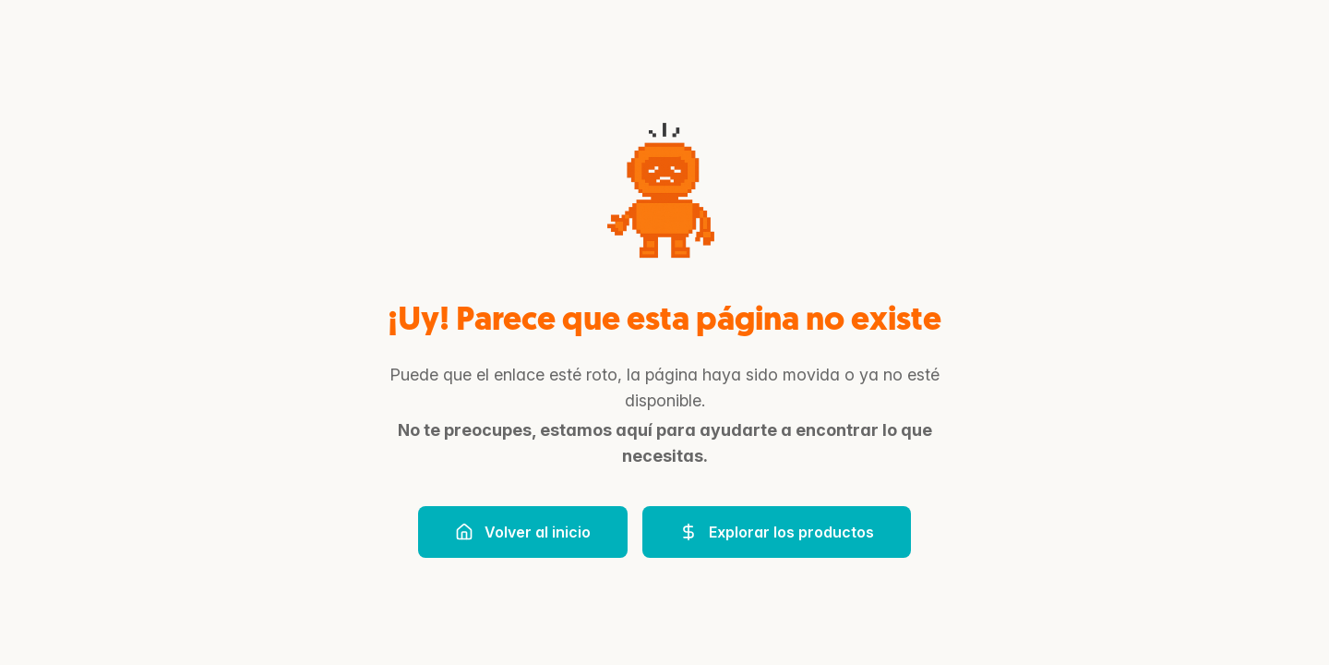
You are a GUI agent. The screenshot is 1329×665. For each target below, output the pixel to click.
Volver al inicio (523, 532)
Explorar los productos (776, 532)
